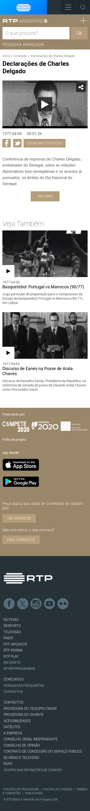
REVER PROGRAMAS (19, 669)
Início (6, 56)
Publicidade (34, 793)
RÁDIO (8, 638)
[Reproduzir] (45, 104)
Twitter (23, 604)
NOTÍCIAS (11, 620)
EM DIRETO (12, 663)
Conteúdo (20, 56)
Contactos (13, 692)
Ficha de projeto (14, 439)
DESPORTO (12, 626)
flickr (63, 604)
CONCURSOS (14, 679)
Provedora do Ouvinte (24, 715)
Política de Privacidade (21, 789)
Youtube (49, 604)
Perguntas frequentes (24, 686)
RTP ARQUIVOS (15, 644)
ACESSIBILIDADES (17, 721)
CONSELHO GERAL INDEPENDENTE (31, 739)
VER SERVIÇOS (19, 518)
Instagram (36, 604)
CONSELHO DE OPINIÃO (22, 745)
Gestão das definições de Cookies (33, 770)
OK (79, 33)
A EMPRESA (13, 733)
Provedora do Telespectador (30, 709)
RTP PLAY (11, 657)
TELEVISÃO (12, 632)
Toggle (83, 7)
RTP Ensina (13, 650)
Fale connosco (21, 540)
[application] (45, 104)
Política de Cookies (57, 789)
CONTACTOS (14, 702)
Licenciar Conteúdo (44, 143)
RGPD (8, 764)
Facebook (9, 604)
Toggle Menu (66, 6)
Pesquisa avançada (23, 44)
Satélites (12, 727)
